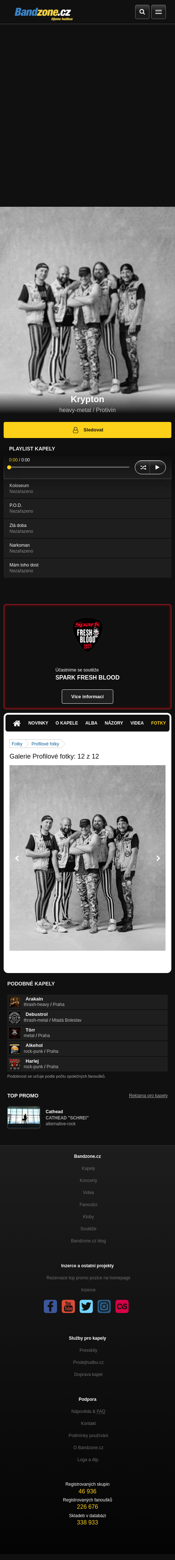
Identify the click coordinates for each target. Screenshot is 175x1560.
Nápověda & (88, 1411)
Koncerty (88, 1180)
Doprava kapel (88, 1374)
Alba (91, 723)
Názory (114, 723)
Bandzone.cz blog (88, 1240)
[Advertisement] (87, 115)
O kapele (67, 723)
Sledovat (87, 430)
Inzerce (88, 1289)
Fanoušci (89, 1204)
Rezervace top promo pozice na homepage (88, 1277)
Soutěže (88, 1228)
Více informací (87, 696)
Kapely (88, 1168)
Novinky (38, 723)
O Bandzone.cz (88, 1447)
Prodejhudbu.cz (88, 1362)
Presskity (89, 1350)
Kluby (88, 1216)
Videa (137, 723)
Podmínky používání (89, 1435)
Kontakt (88, 1423)
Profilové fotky (45, 744)
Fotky (158, 723)
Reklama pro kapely (148, 1095)
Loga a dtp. (88, 1459)
